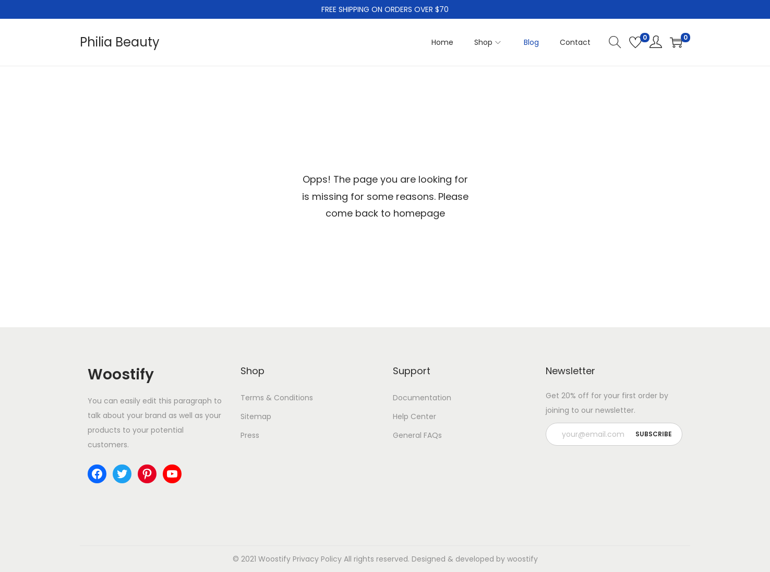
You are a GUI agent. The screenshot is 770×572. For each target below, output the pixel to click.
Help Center (414, 416)
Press (249, 435)
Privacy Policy (317, 559)
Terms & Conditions (276, 397)
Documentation (422, 397)
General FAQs (417, 435)
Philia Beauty (120, 42)
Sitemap (255, 416)
